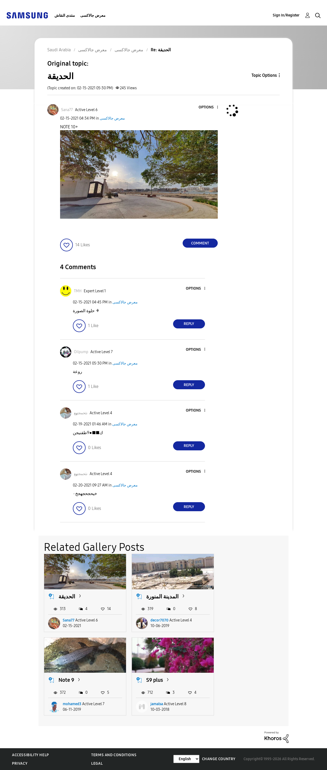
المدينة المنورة (162, 596)
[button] (208, 107)
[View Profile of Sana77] (67, 110)
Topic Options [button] (264, 75)
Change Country (219, 759)
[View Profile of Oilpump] (81, 352)
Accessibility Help (30, 755)
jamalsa (69, 704)
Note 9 (242, 596)
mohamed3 (247, 620)
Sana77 (68, 620)
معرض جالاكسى (93, 15)
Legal (97, 763)
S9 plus (66, 680)
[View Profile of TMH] (78, 291)
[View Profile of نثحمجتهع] (80, 413)
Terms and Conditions (113, 755)
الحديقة (66, 596)
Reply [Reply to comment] (189, 323)
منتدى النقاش (64, 15)
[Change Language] (186, 759)
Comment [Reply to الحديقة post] (200, 243)
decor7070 (159, 620)
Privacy (19, 763)
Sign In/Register (286, 15)
